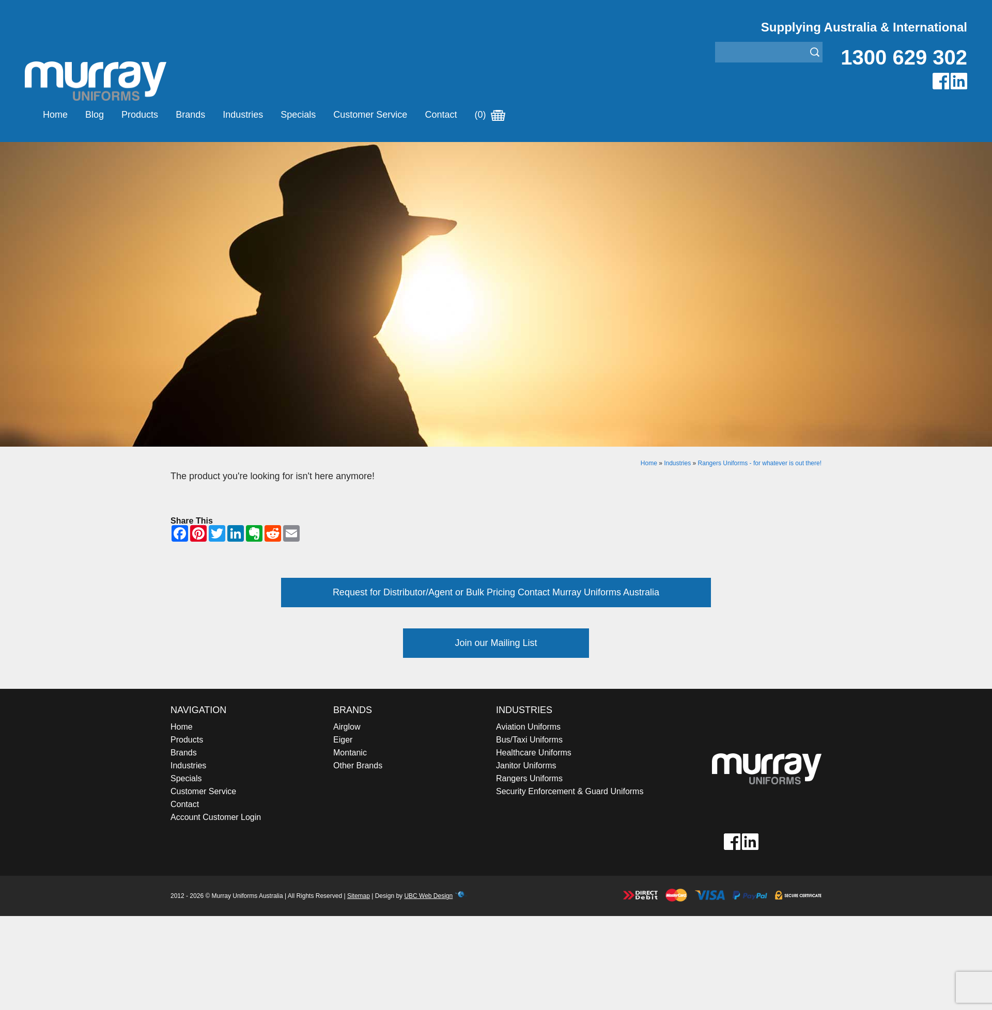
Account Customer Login (216, 817)
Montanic (350, 752)
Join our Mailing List (496, 643)
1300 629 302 (904, 57)
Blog (94, 114)
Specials (298, 114)
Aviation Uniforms (528, 726)
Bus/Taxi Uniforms (529, 739)
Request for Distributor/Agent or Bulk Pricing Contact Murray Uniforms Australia (496, 592)
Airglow (346, 726)
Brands (190, 114)
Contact (441, 114)
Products (139, 114)
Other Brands (357, 765)
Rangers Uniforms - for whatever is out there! (760, 463)
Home (55, 114)
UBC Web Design (428, 895)
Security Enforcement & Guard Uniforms (569, 791)
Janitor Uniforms (526, 765)
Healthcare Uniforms (533, 752)
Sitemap (358, 895)
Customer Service (370, 114)
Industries (243, 114)
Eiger (342, 739)
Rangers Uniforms (529, 778)
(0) (489, 114)
